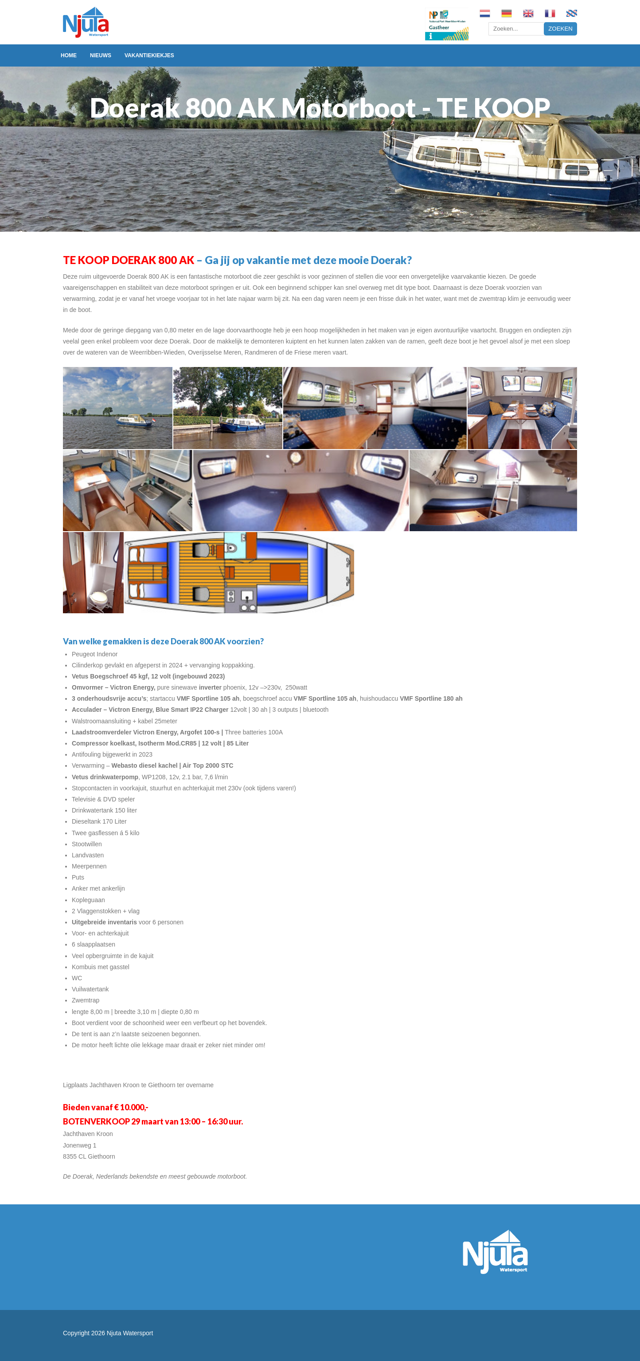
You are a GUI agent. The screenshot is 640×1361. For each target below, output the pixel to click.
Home (69, 55)
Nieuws (100, 55)
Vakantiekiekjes (149, 55)
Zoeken (560, 28)
